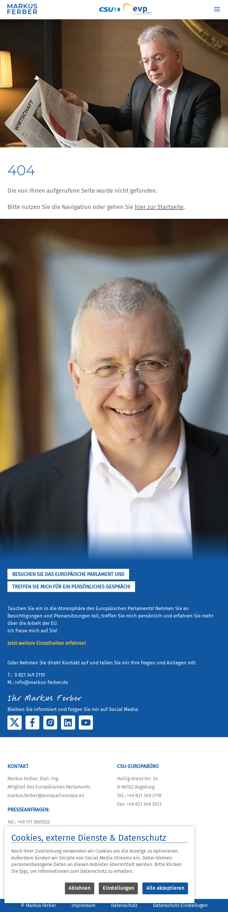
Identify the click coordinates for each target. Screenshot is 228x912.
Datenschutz (124, 905)
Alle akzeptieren (165, 888)
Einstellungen (118, 888)
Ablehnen (79, 888)
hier (23, 871)
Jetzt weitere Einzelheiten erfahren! (46, 643)
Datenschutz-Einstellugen (180, 905)
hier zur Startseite (159, 206)
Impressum (84, 905)
